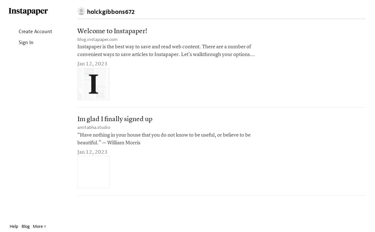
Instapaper (33, 11)
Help (18, 226)
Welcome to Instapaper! (112, 31)
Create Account (35, 32)
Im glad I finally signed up (114, 119)
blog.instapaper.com (97, 39)
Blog (30, 226)
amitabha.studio (93, 127)
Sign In (25, 43)
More (44, 226)
